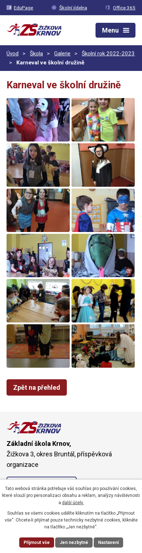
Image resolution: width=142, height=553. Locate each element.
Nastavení (108, 542)
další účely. (73, 502)
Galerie (62, 53)
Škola (36, 53)
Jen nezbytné (74, 542)
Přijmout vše (37, 542)
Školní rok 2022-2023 (108, 53)
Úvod (13, 53)
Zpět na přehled (36, 387)
